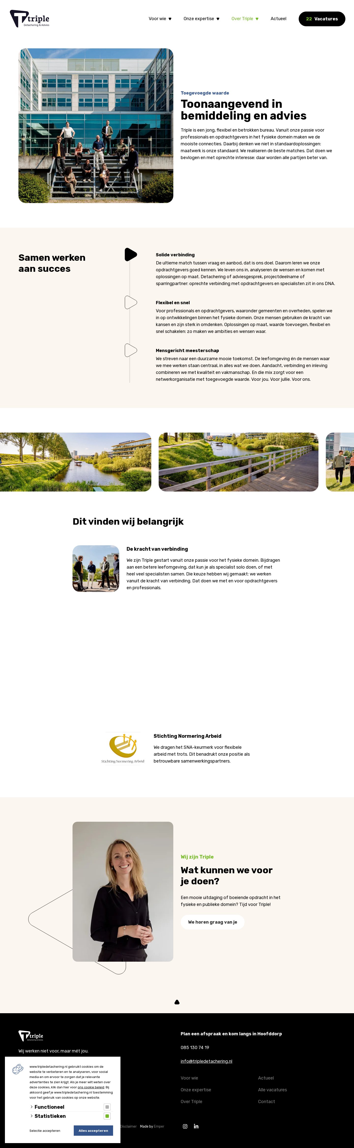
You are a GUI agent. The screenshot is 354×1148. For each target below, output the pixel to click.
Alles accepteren (93, 1131)
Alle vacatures (272, 1090)
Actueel (278, 18)
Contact (266, 1101)
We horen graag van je (212, 926)
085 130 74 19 (195, 1047)
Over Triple (242, 18)
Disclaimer (129, 1126)
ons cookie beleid (91, 1087)
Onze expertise (199, 18)
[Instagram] (185, 1126)
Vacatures (322, 19)
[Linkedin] (196, 1126)
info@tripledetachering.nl (206, 1061)
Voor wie (157, 18)
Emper (159, 1126)
